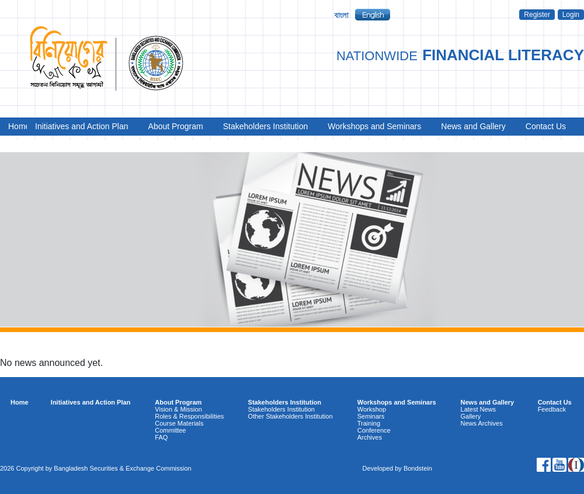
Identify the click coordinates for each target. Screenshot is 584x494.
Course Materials (179, 423)
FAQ (161, 437)
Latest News (478, 409)
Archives (369, 437)
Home (15, 126)
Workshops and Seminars (374, 126)
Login (570, 15)
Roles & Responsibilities (189, 416)
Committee (170, 430)
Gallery (471, 416)
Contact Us (546, 126)
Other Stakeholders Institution (290, 416)
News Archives (482, 423)
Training (368, 423)
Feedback (552, 409)
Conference (374, 430)
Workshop (371, 409)
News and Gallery (473, 126)
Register (537, 15)
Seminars (370, 416)
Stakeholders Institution (265, 126)
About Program (175, 126)
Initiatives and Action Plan (81, 126)
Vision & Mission (178, 409)
